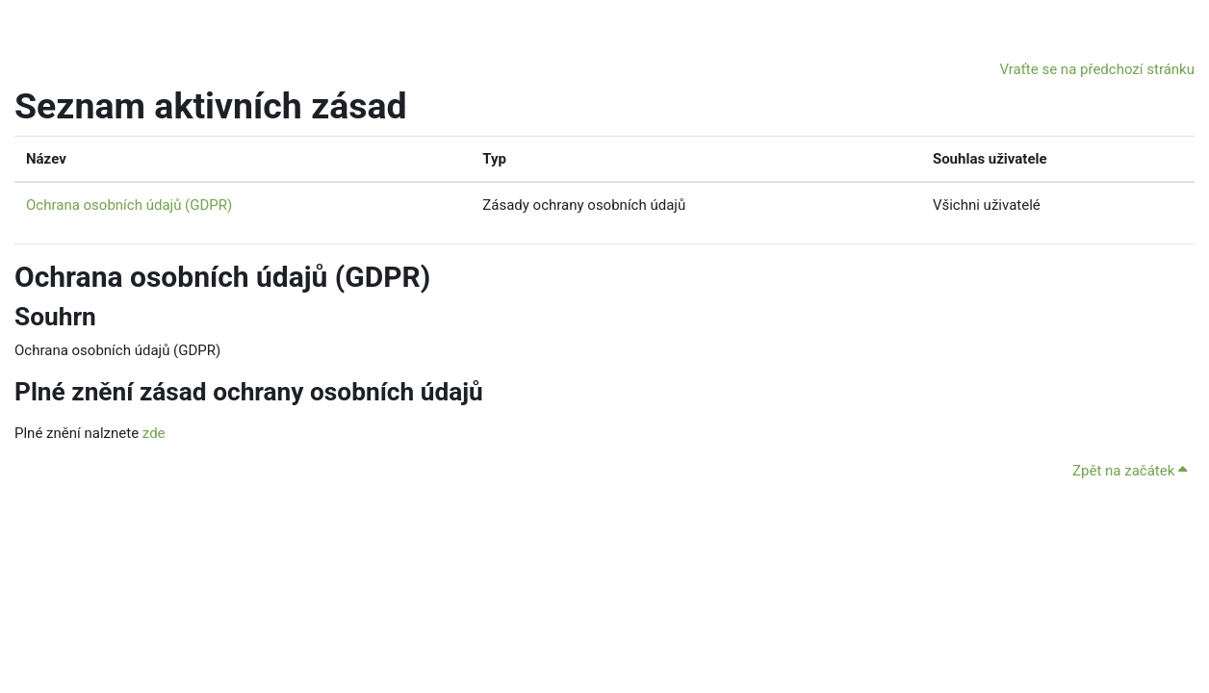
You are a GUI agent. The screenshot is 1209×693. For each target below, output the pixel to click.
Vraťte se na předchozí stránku (1097, 69)
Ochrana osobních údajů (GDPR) (129, 205)
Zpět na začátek (1129, 470)
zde (154, 433)
